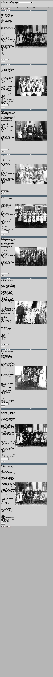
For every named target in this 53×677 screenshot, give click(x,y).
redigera (16, 97)
